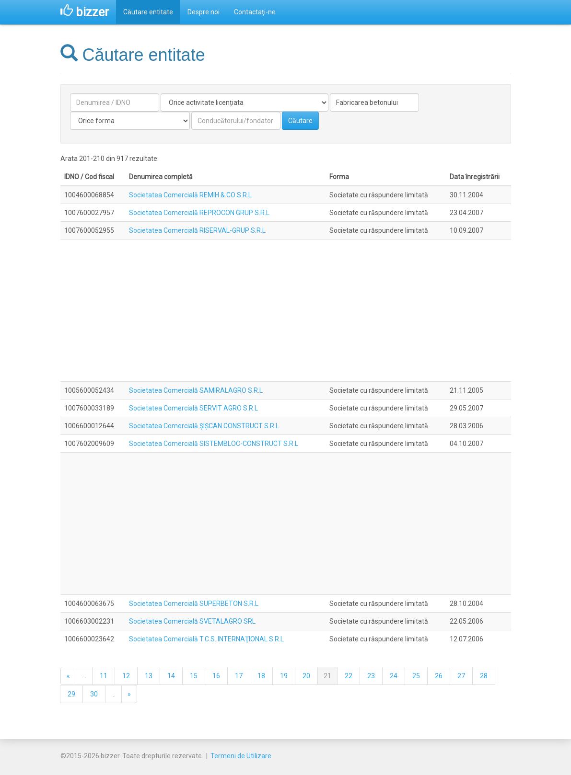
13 (148, 676)
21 (327, 676)
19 (284, 676)
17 (238, 676)
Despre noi (203, 12)
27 (461, 676)
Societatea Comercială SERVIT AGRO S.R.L (193, 408)
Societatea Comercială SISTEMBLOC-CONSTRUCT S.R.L (213, 443)
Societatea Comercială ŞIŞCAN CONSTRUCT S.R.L (204, 426)
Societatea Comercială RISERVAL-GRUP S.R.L (197, 230)
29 (71, 694)
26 (438, 676)
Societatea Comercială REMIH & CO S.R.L (190, 195)
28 (483, 676)
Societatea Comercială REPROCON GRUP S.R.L (199, 213)
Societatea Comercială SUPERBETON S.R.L (193, 603)
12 (126, 676)
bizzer (84, 12)
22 (348, 676)
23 (371, 676)
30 (94, 694)
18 (261, 676)
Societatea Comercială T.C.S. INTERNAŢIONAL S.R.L (206, 639)
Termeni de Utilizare (240, 756)
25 (416, 676)
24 (393, 676)
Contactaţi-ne (255, 12)
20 (306, 676)
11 (103, 676)
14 (171, 676)
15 (193, 676)
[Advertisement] (285, 310)
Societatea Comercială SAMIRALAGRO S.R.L (196, 390)
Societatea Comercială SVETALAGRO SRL (192, 621)
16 (216, 676)
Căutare (300, 121)
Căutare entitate (148, 12)
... (84, 676)
